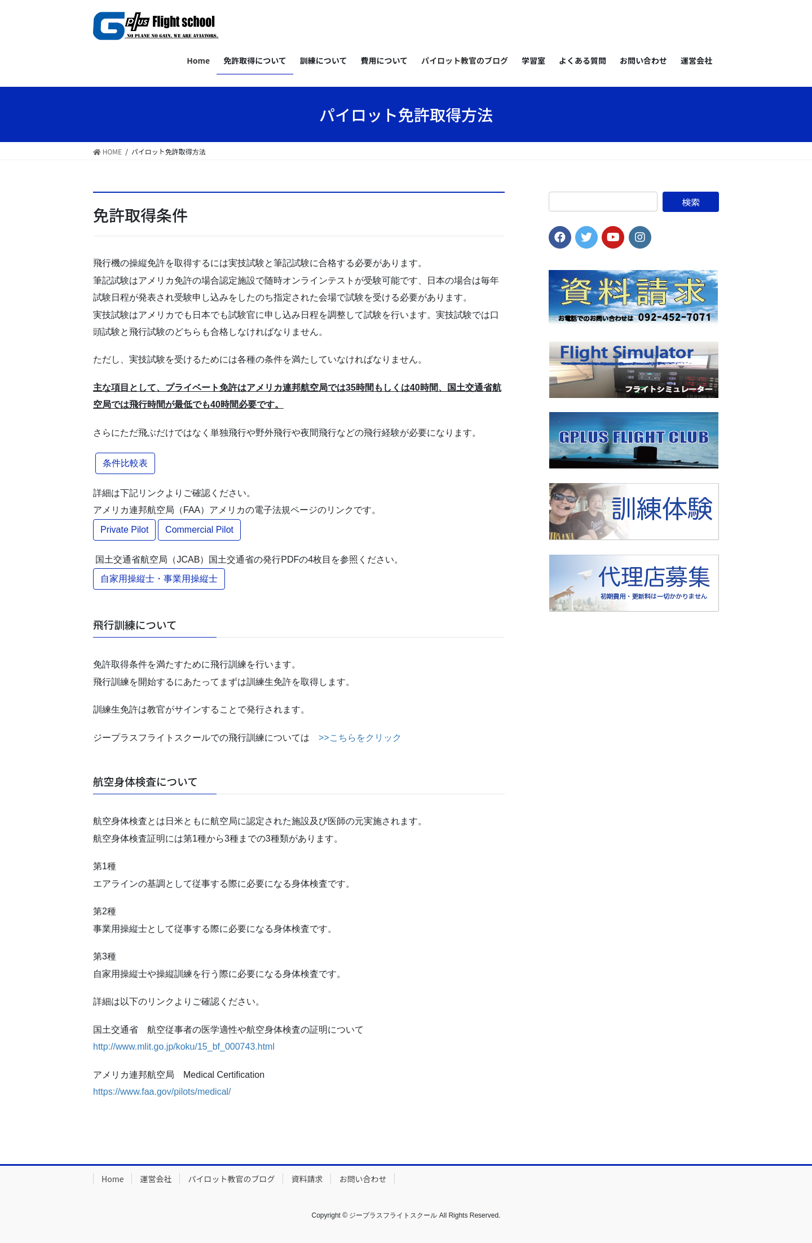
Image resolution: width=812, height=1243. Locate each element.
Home (112, 1178)
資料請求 (307, 1178)
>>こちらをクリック (360, 737)
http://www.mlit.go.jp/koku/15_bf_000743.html (184, 1046)
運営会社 (155, 1178)
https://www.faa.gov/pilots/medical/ (162, 1091)
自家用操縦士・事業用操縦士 (159, 578)
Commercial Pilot (199, 529)
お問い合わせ (362, 1178)
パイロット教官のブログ (231, 1178)
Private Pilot (124, 529)
